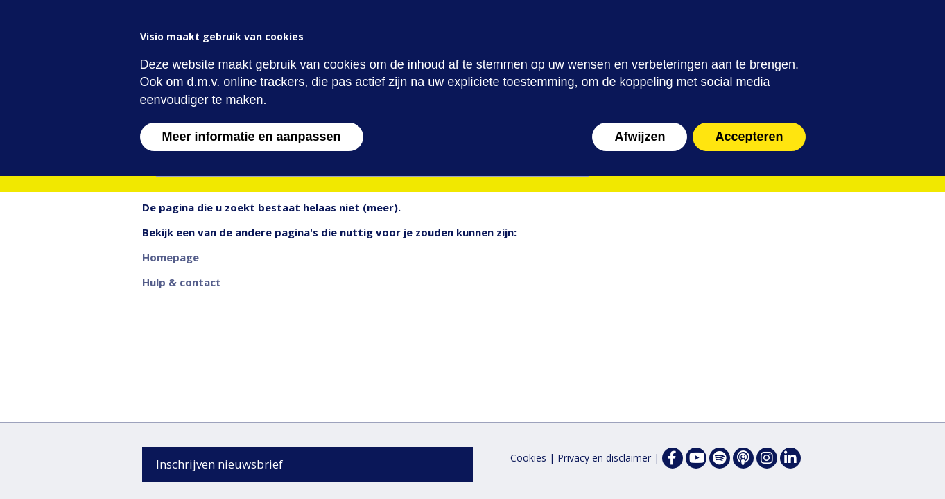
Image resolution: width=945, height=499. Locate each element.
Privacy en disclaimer (604, 457)
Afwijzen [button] (639, 136)
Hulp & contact (181, 282)
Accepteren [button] (749, 136)
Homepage (170, 257)
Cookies (528, 457)
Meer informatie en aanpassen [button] (251, 136)
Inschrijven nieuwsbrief (219, 464)
